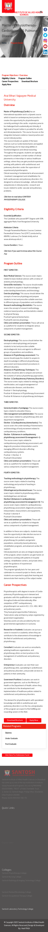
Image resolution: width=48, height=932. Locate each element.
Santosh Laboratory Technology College (17, 909)
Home (4, 43)
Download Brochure (15, 720)
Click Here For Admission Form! (17, 755)
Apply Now (34, 720)
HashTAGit (26, 928)
